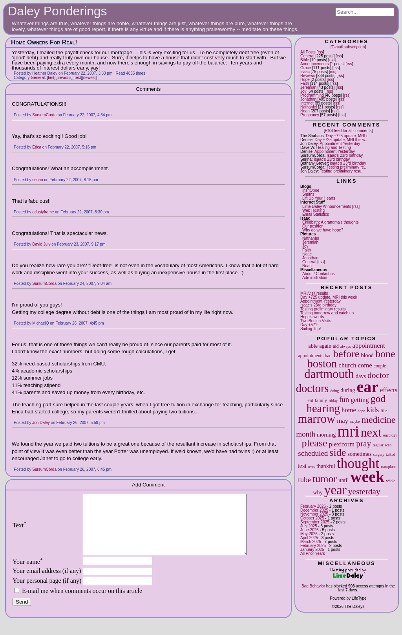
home (349, 410)
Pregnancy (309, 115)
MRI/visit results (314, 293)
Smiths (308, 194)
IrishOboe (310, 190)
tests (311, 466)
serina (37, 180)
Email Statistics (315, 214)
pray (363, 443)
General (307, 56)
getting (360, 400)
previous (64, 77)
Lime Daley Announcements (326, 206)
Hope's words (312, 317)
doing (334, 391)
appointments (310, 355)
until (343, 480)
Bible (304, 60)
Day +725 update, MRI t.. (347, 136)
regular (378, 445)
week (368, 477)
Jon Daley (40, 422)
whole (390, 481)
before (346, 354)
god (378, 398)
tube (304, 479)
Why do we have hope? (323, 230)
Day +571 (308, 325)
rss (320, 52)
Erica (36, 147)
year (335, 490)
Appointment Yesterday (340, 143)
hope (361, 411)
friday (333, 400)
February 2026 (313, 506)
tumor (324, 479)
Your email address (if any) (47, 582)
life (383, 410)
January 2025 (312, 549)
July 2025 (308, 526)
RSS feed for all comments (348, 130)
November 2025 (314, 514)
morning (326, 434)
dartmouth (329, 374)
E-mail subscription (348, 47)
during (347, 390)
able (313, 346)
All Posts (308, 52)
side (337, 452)
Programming (312, 95)
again (325, 346)
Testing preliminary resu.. (342, 171)
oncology (390, 435)
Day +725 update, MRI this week (328, 297)
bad (328, 355)
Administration (314, 277)
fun (344, 399)
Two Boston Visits (315, 321)
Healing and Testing (333, 147)
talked (390, 454)
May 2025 (309, 534)
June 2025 (309, 530)
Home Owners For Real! (44, 42)
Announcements (314, 64)
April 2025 (309, 538)
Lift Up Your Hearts (318, 198)
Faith (304, 83)
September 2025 (314, 522)
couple (380, 366)
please (314, 443)
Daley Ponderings (57, 11)
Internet (307, 103)
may (342, 420)
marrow (317, 419)
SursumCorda (44, 115)
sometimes (359, 454)
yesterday (364, 491)
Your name (28, 573)
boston (322, 364)
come (365, 365)
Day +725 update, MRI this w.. (341, 140)
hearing (323, 408)
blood (367, 355)
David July (41, 244)
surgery (378, 454)
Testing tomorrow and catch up (327, 313)
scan (388, 445)
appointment (368, 345)
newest (89, 77)
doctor (378, 375)
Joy (303, 91)
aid (336, 346)
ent (310, 400)
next (371, 432)
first (51, 77)
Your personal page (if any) (47, 592)
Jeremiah (308, 87)
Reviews (307, 75)
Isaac (305, 72)
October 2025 (312, 518)
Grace (305, 68)
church (347, 365)
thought (358, 463)
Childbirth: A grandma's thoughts (330, 222)
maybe (355, 421)
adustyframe (43, 212)
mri (348, 431)
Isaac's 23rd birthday (345, 155)
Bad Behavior (313, 586)
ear (368, 387)
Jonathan (308, 99)
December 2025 (314, 510)
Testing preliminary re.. (346, 167)
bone (385, 354)
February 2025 (313, 545)
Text (19, 531)
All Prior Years (312, 553)
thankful (325, 466)
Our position (312, 226)
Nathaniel (308, 107)
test (302, 466)
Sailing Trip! (310, 329)
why (318, 492)
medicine (378, 420)
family (321, 400)
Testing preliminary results (323, 309)
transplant (388, 466)
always (345, 346)
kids (373, 410)
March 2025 (310, 542)
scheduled (313, 453)
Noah (305, 111)
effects (388, 390)
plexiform (342, 444)
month (305, 434)
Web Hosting (313, 210)
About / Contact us (318, 274)
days (361, 376)
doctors (312, 388)
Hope (305, 79)
